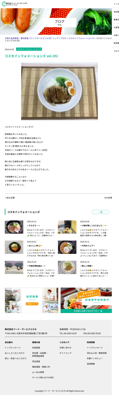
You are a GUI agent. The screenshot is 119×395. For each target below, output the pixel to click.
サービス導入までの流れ (43, 377)
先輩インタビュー (95, 358)
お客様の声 (64, 342)
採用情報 (91, 342)
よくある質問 (38, 372)
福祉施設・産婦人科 (41, 366)
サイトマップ (65, 353)
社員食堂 (36, 347)
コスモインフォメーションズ (29, 49)
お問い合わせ (65, 347)
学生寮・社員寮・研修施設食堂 (40, 354)
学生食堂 (36, 361)
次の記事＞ (109, 197)
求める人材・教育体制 (97, 353)
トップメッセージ (13, 347)
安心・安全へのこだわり (16, 358)
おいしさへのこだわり (15, 353)
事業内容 (36, 342)
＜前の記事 (10, 197)
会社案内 (9, 342)
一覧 (100, 211)
